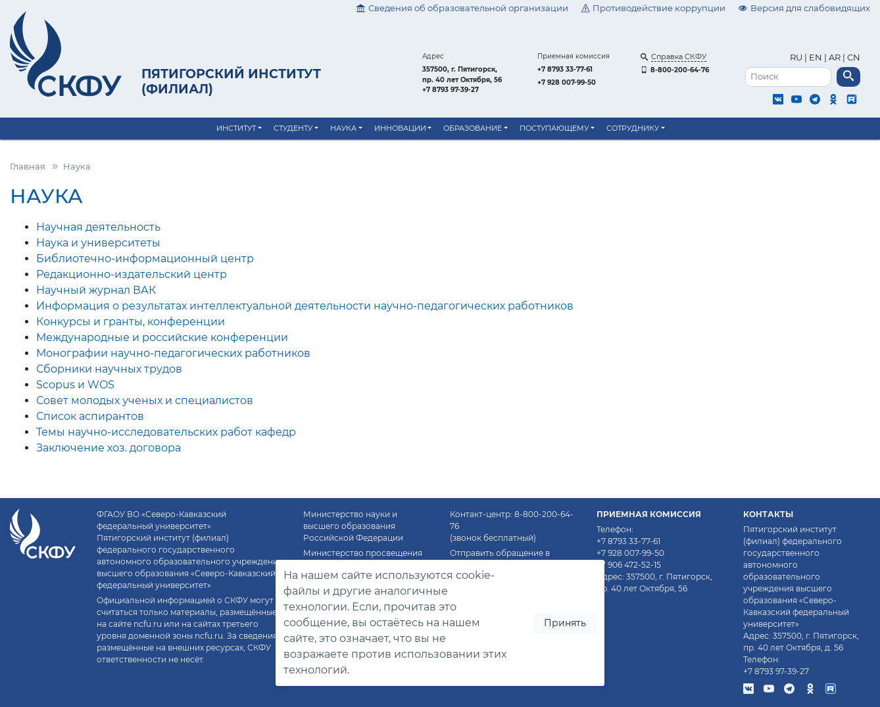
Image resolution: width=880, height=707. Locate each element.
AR (835, 57)
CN (853, 57)
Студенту (293, 128)
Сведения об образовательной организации (462, 8)
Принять (565, 623)
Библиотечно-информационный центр (145, 258)
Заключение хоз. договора (108, 448)
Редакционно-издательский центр (131, 274)
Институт (236, 128)
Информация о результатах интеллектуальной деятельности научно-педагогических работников (305, 306)
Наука (343, 128)
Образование (472, 128)
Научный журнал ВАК (96, 290)
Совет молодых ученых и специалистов (144, 400)
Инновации (400, 128)
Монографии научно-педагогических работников (173, 353)
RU (797, 57)
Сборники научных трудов (109, 369)
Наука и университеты (98, 243)
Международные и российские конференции (162, 337)
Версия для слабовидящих (804, 8)
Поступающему (554, 128)
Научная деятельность (98, 227)
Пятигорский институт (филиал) (231, 81)
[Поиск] (788, 77)
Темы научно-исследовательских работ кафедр (166, 432)
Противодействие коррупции (653, 8)
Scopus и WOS (75, 384)
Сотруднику (632, 128)
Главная (27, 166)
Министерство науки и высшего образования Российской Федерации (353, 526)
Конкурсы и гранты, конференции (130, 321)
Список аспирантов (90, 416)
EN (815, 57)
